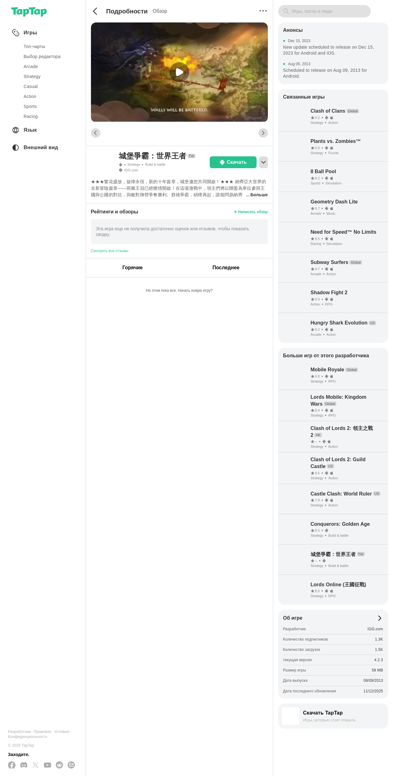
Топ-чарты (34, 46)
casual (31, 86)
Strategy (134, 164)
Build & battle (155, 164)
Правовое (42, 732)
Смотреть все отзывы (109, 251)
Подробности (127, 11)
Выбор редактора (42, 56)
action (30, 96)
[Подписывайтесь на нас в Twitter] (35, 765)
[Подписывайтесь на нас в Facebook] (12, 765)
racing (31, 116)
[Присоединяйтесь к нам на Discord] (24, 765)
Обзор (160, 11)
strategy (32, 76)
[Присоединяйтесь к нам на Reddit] (59, 765)
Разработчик (19, 732)
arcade (31, 66)
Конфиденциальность (28, 737)
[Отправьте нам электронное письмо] (71, 765)
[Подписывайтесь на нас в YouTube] (47, 765)
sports (30, 106)
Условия (61, 732)
